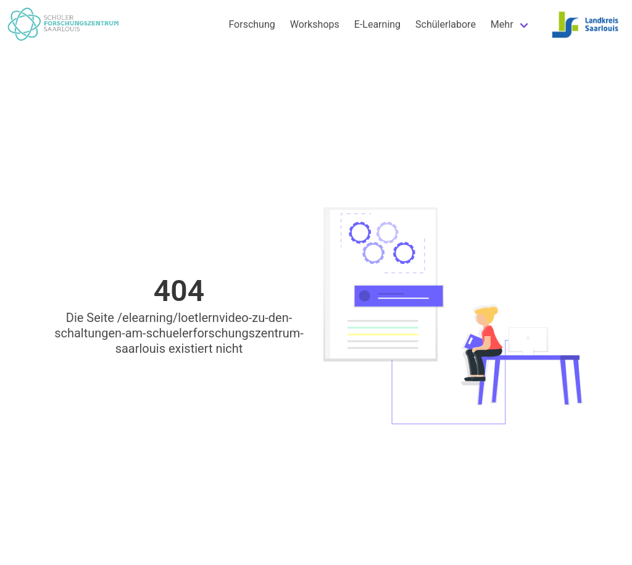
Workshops (314, 24)
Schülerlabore (445, 24)
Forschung (251, 24)
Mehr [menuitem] (502, 24)
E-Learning (377, 24)
